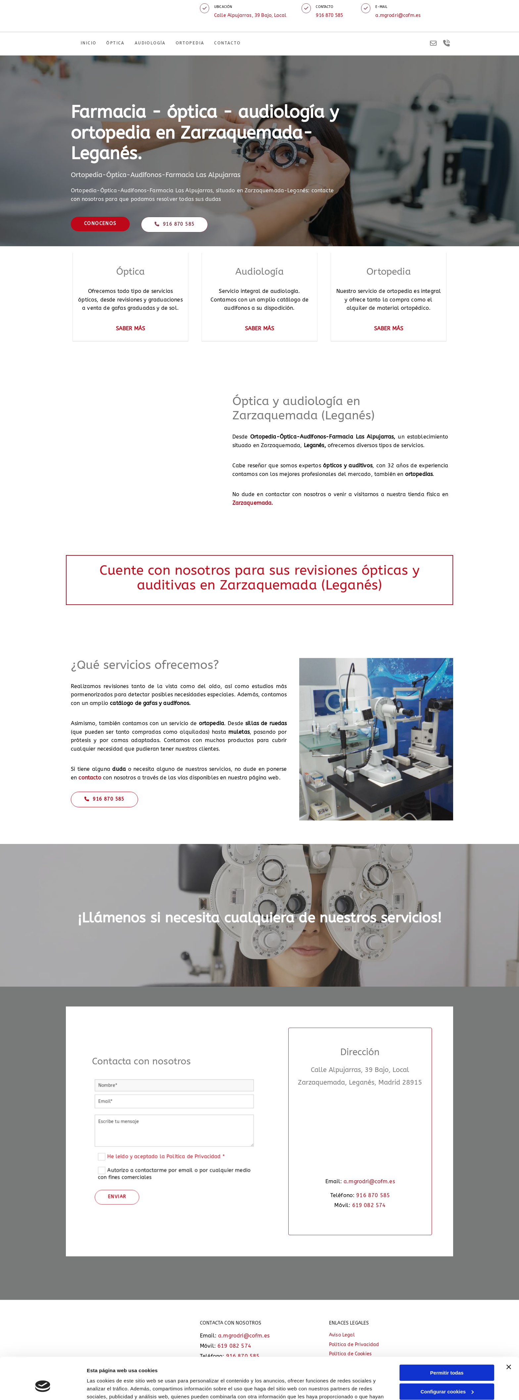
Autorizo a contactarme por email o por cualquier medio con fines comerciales (174, 1152)
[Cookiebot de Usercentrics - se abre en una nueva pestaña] (43, 1387)
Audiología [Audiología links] (150, 43)
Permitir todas (447, 1337)
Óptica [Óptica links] (115, 43)
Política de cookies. (254, 1369)
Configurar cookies (447, 1355)
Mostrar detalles (106, 1387)
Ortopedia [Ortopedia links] (190, 43)
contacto (89, 777)
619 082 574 (369, 1205)
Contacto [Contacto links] (227, 43)
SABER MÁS (130, 328)
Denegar (447, 1374)
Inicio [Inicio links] (88, 43)
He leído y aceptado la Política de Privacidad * (171, 1147)
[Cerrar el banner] (508, 1331)
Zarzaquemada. (252, 503)
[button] (204, 8)
